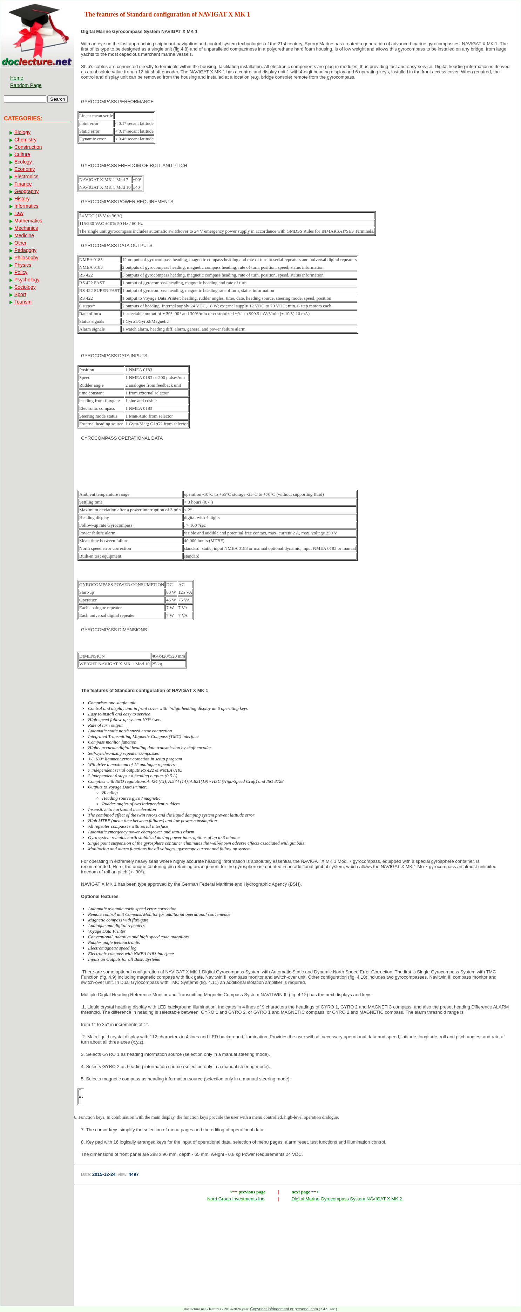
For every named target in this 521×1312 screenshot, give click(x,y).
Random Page (26, 85)
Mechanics (26, 228)
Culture (22, 154)
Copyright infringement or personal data (284, 1309)
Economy (24, 169)
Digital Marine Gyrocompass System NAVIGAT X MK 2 (346, 1198)
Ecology (23, 162)
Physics (22, 265)
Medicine (24, 235)
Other (20, 243)
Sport (20, 294)
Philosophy (26, 257)
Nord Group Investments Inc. (236, 1198)
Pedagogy (25, 250)
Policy (20, 272)
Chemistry (25, 139)
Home (16, 78)
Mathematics (28, 221)
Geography (26, 191)
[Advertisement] (297, 469)
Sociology (25, 287)
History (22, 198)
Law (18, 213)
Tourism (23, 302)
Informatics (26, 206)
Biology (22, 132)
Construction (28, 147)
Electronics (26, 176)
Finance (23, 184)
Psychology (27, 279)
